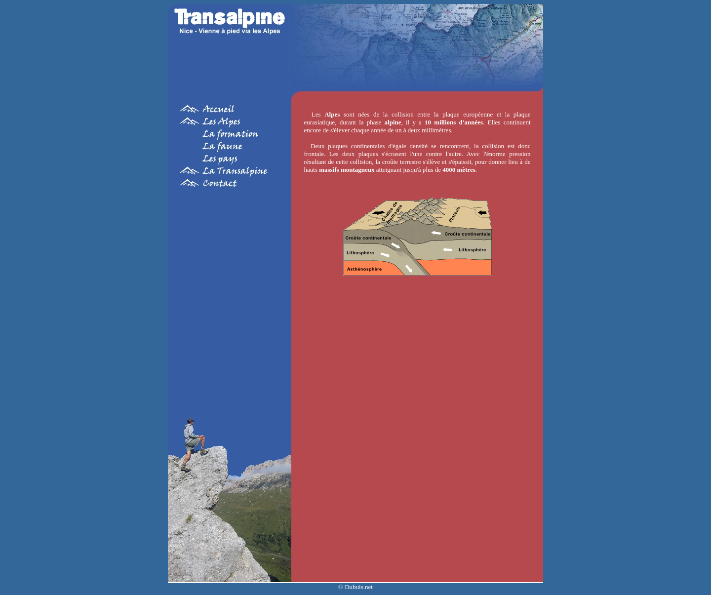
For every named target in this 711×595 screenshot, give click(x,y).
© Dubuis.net (355, 587)
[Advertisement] (229, 296)
